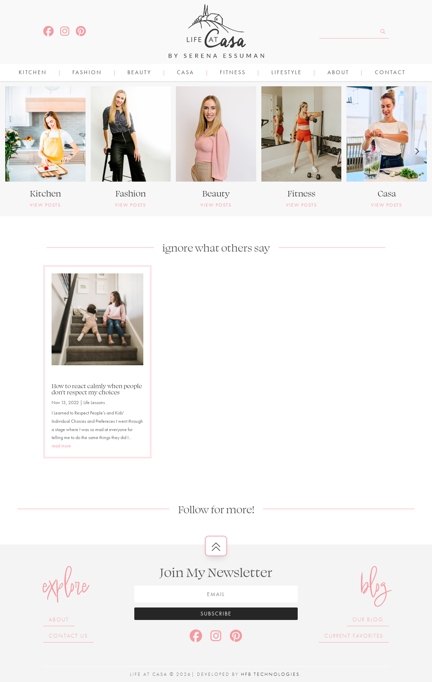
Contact (390, 73)
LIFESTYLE (286, 73)
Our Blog (367, 619)
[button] (15, 151)
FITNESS (233, 73)
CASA (185, 73)
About (338, 73)
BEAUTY (139, 73)
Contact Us (68, 635)
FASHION (87, 73)
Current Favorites (353, 635)
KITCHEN (33, 73)
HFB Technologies (270, 674)
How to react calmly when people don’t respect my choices (97, 389)
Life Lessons (94, 402)
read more (61, 446)
